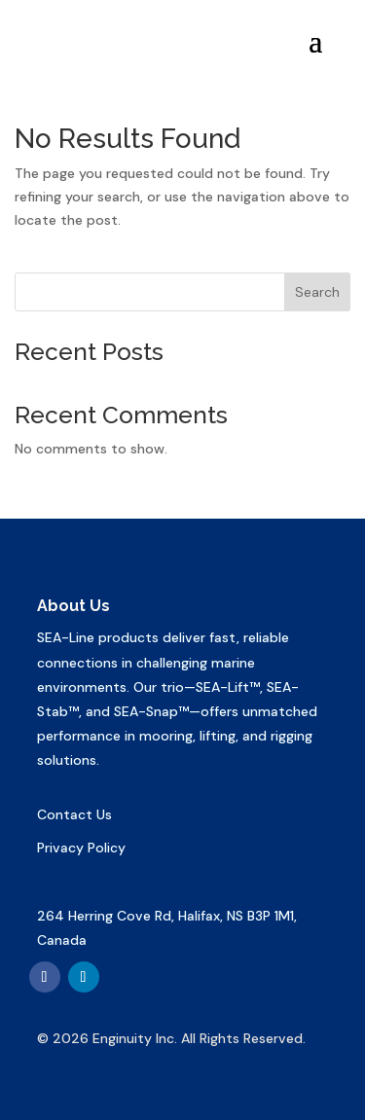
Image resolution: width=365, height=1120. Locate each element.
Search (317, 292)
